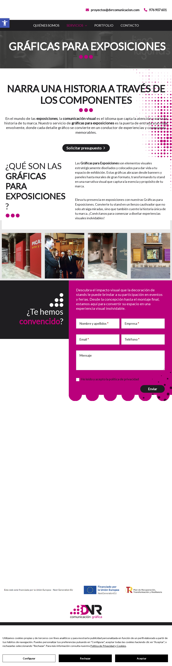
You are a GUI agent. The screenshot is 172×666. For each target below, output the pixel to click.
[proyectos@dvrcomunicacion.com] (112, 10)
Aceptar (141, 658)
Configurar (29, 658)
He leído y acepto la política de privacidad (107, 379)
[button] (4, 23)
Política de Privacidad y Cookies (108, 645)
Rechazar (85, 658)
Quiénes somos (41, 25)
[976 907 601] (155, 10)
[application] (83, 25)
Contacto (135, 25)
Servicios (75, 25)
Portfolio (105, 25)
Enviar (152, 389)
